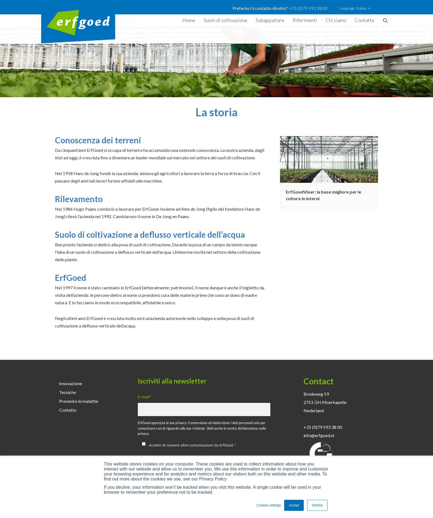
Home (188, 20)
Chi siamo (336, 20)
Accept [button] (294, 505)
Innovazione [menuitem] (70, 383)
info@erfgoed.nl (318, 435)
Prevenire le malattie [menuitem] (78, 401)
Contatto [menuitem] (67, 410)
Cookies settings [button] (269, 505)
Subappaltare (270, 20)
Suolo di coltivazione (225, 20)
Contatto (364, 20)
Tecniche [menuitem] (67, 392)
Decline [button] (317, 505)
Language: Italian (355, 8)
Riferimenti (305, 20)
